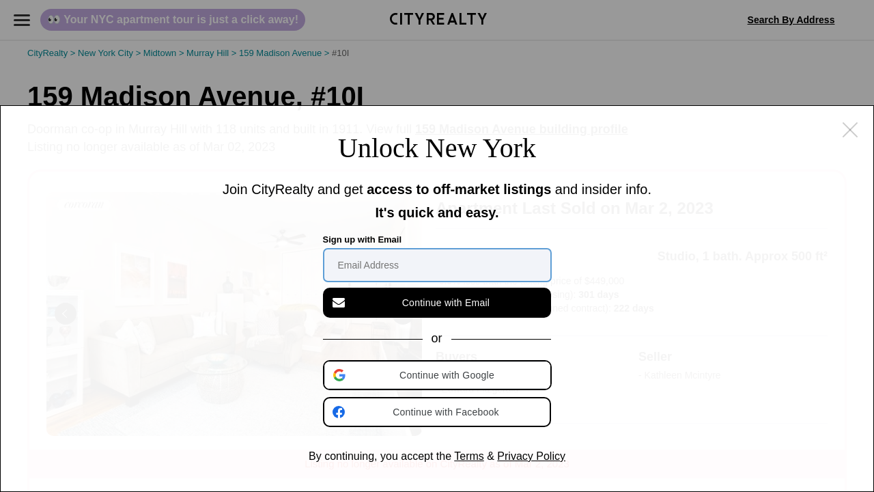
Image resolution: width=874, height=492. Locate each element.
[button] (438, 375)
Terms (469, 456)
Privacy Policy (531, 456)
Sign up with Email (362, 239)
